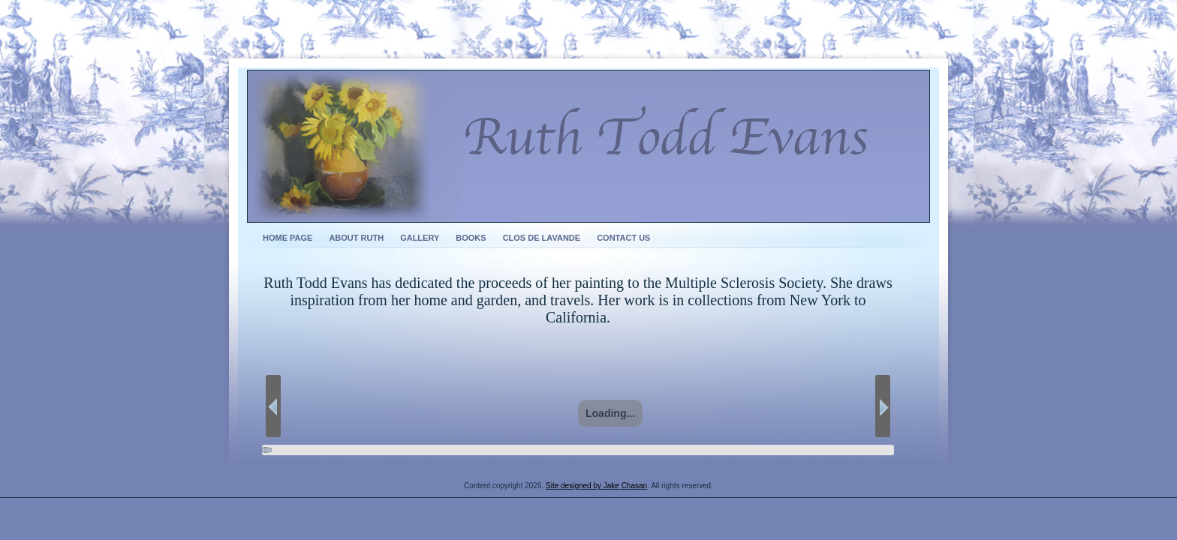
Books (471, 237)
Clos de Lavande (542, 237)
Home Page (287, 237)
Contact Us (623, 237)
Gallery (419, 237)
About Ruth (356, 237)
